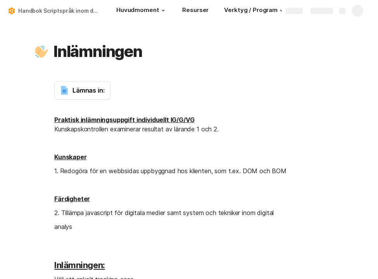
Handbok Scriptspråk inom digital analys (59, 10)
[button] (163, 10)
